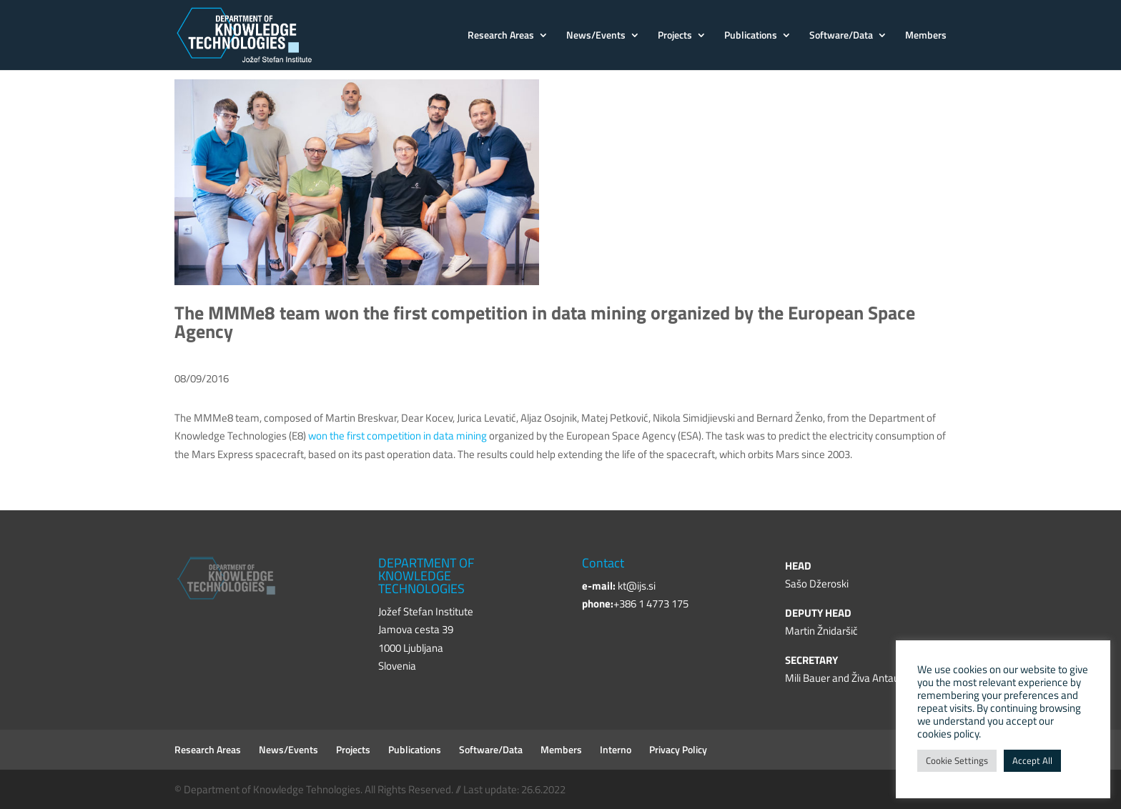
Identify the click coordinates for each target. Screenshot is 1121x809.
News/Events (596, 36)
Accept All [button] (1032, 760)
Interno (615, 749)
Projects (675, 36)
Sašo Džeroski (817, 583)
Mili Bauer (807, 678)
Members (926, 36)
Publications (750, 36)
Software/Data (841, 36)
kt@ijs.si (637, 585)
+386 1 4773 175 (650, 603)
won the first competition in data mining (397, 435)
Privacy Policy (678, 749)
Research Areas (501, 36)
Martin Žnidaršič (821, 630)
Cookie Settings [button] (957, 760)
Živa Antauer (880, 678)
